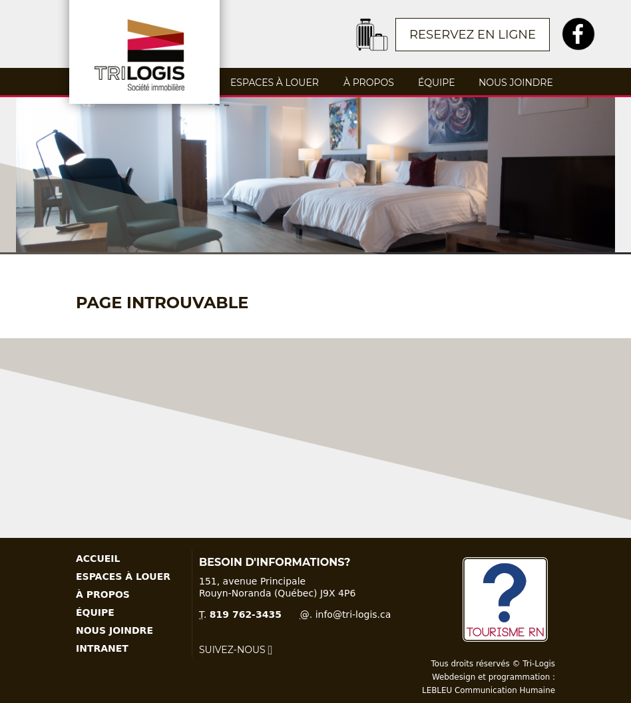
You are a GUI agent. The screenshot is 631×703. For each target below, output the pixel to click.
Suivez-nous (235, 650)
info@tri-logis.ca (353, 614)
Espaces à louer (274, 83)
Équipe (436, 83)
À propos (368, 83)
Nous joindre (516, 83)
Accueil (98, 558)
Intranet (102, 648)
